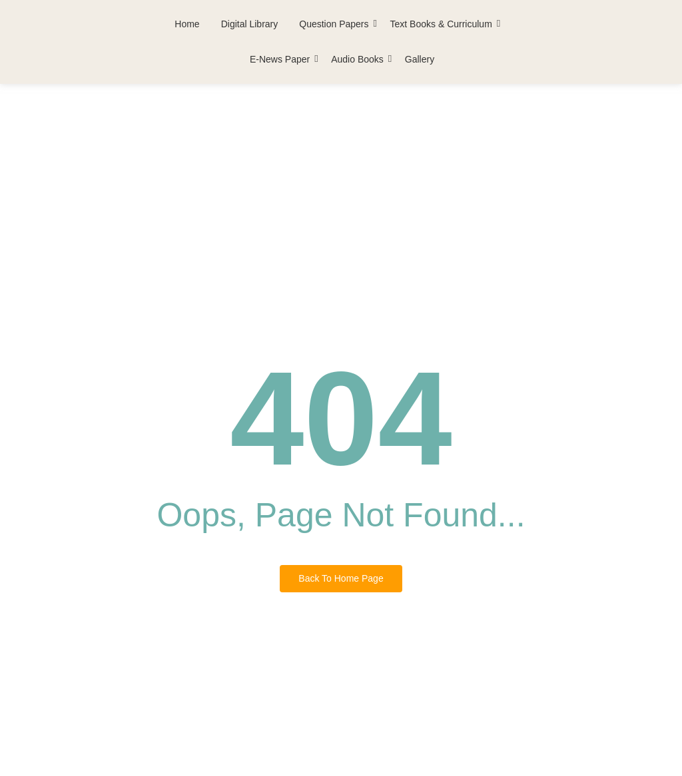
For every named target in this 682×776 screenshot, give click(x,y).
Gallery (419, 59)
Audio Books (358, 59)
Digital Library (249, 24)
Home (186, 24)
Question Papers (334, 24)
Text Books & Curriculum (442, 24)
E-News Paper (281, 59)
